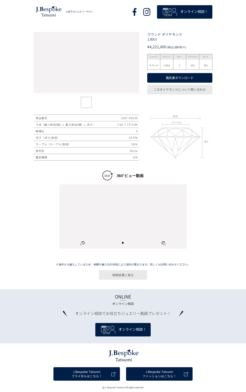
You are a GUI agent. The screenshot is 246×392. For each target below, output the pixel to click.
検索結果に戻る (123, 275)
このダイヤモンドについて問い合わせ (180, 89)
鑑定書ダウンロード (180, 77)
